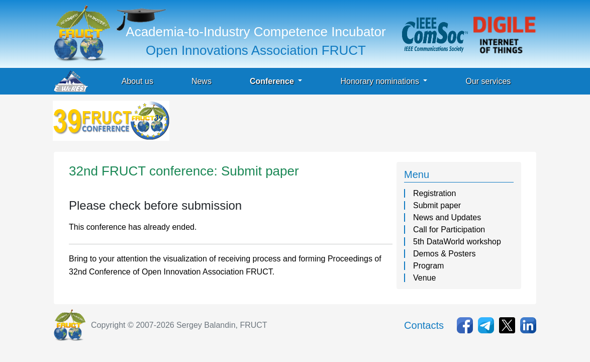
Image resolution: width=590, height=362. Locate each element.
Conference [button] (273, 81)
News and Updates (447, 217)
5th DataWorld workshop (457, 241)
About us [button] (137, 81)
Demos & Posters (444, 253)
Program (428, 265)
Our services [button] (488, 81)
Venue (424, 278)
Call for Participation (449, 229)
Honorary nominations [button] (380, 81)
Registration (434, 193)
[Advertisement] (354, 123)
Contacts (424, 325)
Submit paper (437, 205)
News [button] (201, 81)
